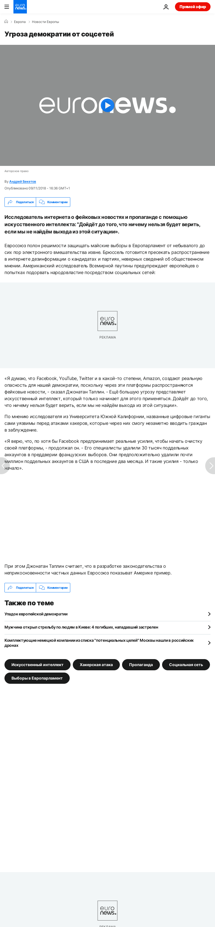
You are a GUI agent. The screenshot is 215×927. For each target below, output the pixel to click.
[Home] (6, 22)
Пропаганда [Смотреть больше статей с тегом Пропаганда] (141, 664)
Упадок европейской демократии (35, 613)
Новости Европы (45, 22)
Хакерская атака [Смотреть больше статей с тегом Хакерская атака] (96, 664)
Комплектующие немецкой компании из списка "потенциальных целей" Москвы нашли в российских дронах (99, 643)
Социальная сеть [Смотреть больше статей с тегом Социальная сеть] (186, 664)
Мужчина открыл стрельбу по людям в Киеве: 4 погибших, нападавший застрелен (81, 627)
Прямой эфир (192, 6)
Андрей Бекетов (22, 181)
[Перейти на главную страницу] (20, 6)
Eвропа (20, 22)
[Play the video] (107, 105)
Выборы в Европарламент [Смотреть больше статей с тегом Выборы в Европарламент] (37, 678)
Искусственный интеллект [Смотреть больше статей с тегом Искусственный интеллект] (37, 664)
